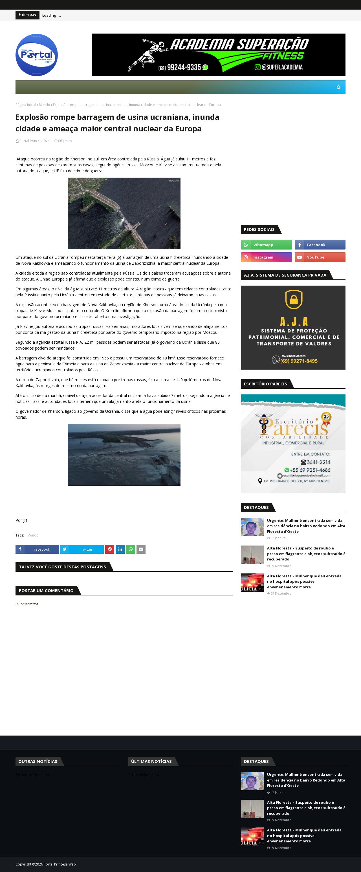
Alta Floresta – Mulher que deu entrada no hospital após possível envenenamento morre (304, 581)
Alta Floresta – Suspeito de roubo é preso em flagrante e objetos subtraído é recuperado (306, 554)
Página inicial (26, 104)
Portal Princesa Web (35, 140)
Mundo (44, 104)
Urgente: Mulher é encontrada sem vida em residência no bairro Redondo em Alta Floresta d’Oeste (306, 526)
